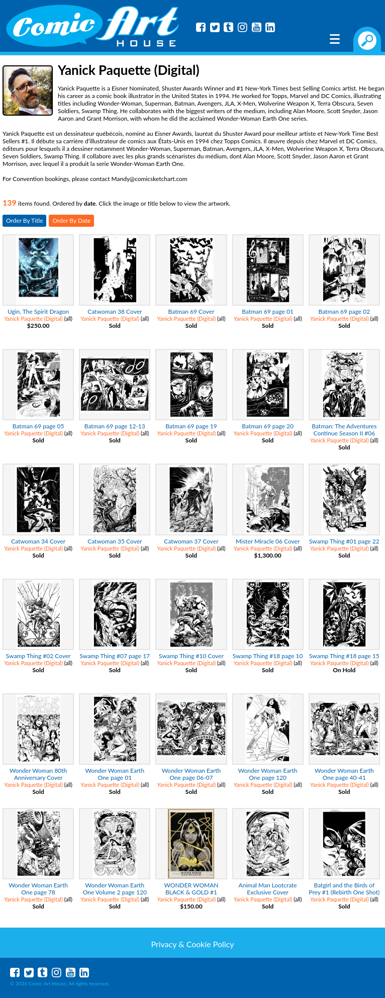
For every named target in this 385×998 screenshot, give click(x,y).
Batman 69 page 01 (268, 311)
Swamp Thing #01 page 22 (344, 541)
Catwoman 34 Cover (38, 541)
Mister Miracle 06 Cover (268, 541)
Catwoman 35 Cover (114, 541)
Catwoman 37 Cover (191, 541)
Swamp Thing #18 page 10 (268, 656)
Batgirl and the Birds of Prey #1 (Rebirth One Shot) (344, 888)
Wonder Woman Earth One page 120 (268, 774)
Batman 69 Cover (191, 311)
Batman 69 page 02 (344, 311)
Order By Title (24, 220)
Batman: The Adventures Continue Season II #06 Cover (344, 433)
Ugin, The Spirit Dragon (38, 311)
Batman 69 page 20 (268, 426)
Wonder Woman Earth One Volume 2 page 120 (115, 888)
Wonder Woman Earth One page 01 (114, 774)
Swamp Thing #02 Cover (38, 656)
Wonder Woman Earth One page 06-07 (191, 774)
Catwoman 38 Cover (114, 311)
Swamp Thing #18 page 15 (344, 656)
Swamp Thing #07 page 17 (114, 656)
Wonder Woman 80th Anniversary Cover (38, 774)
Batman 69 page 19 (191, 426)
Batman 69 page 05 (38, 426)
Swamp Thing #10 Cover (191, 656)
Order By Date (71, 220)
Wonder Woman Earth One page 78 (38, 888)
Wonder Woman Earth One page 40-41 (344, 774)
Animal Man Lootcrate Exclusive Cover (268, 888)
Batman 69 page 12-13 (114, 426)
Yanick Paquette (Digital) (33, 318)
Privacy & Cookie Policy (192, 944)
